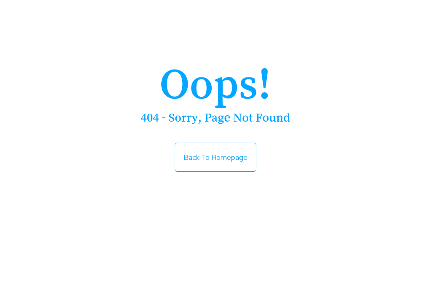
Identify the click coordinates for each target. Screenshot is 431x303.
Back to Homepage (215, 154)
